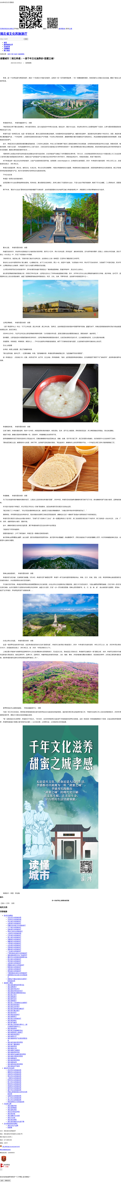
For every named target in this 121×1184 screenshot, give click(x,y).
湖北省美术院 (12, 1109)
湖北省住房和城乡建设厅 (16, 1008)
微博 (60, 28)
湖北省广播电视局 (14, 1044)
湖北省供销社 (12, 1020)
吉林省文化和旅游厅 (14, 929)
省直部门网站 (8, 983)
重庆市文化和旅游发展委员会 (17, 957)
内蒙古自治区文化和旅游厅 (17, 925)
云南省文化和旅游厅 (14, 963)
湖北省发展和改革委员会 (16, 985)
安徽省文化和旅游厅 (14, 939)
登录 (67, 28)
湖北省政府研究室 (14, 1052)
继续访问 (7, 1180)
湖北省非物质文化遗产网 (16, 1121)
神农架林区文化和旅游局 (16, 1102)
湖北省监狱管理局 (14, 1060)
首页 (9, 54)
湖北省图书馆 (12, 1106)
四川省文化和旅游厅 (14, 959)
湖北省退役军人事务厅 (15, 1032)
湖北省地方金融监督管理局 (17, 1054)
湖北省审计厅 (12, 1036)
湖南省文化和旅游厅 (14, 949)
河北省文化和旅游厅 (14, 921)
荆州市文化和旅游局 (14, 1080)
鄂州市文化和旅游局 (14, 1084)
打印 (8, 903)
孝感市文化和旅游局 (14, 1086)
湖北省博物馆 (12, 1108)
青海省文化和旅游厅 (14, 971)
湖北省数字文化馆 (14, 1115)
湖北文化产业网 (13, 1125)
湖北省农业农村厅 (14, 1014)
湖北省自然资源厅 (14, 1004)
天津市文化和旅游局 (14, 919)
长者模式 (11, 28)
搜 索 (26, 39)
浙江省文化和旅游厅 (14, 937)
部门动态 (14, 54)
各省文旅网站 (8, 915)
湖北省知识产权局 (14, 1066)
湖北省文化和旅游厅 (13, 33)
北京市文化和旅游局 (14, 917)
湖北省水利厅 (12, 1012)
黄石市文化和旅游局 (14, 1076)
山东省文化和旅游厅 (14, 945)
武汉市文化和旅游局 (14, 1070)
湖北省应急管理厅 (14, 1034)
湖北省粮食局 (12, 1058)
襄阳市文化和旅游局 (14, 1072)
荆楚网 (10, 1127)
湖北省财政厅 (12, 1000)
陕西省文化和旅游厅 (14, 967)
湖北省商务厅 (12, 1016)
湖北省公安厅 (12, 995)
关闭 (13, 903)
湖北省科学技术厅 (14, 989)
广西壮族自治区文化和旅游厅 (17, 953)
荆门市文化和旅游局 (14, 1082)
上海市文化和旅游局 (14, 933)
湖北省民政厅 (12, 997)
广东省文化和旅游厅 (14, 951)
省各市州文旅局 (9, 1068)
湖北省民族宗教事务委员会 (17, 993)
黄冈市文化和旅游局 (14, 1088)
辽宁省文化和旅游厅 (14, 927)
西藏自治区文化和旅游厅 (16, 965)
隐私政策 (8, 1149)
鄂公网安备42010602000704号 (10, 1146)
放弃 (2, 1180)
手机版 (28, 28)
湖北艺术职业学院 (14, 1111)
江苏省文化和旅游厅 (14, 935)
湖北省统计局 (12, 1048)
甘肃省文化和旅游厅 (14, 969)
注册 (70, 28)
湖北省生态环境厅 (14, 1006)
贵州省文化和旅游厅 (14, 961)
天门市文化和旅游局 (14, 1098)
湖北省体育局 (12, 1046)
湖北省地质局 (12, 1028)
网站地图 (2, 1149)
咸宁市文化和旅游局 (14, 1090)
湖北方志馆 (11, 1117)
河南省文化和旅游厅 (14, 947)
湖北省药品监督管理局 (15, 1064)
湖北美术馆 (11, 1113)
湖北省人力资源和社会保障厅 (17, 1002)
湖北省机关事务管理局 (15, 1056)
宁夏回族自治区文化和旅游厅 (17, 973)
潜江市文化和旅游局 (14, 1100)
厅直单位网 (7, 1104)
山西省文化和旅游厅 (14, 923)
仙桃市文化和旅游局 (14, 1096)
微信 (51, 28)
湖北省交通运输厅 (14, 1010)
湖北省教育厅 (12, 987)
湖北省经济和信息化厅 (15, 991)
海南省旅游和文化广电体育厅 (17, 955)
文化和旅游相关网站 (10, 1123)
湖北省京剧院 (12, 1119)
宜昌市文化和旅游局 (14, 1074)
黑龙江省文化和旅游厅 (15, 931)
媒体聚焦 (21, 54)
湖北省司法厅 (12, 999)
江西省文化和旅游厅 (14, 943)
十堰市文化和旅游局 (14, 1078)
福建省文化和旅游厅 (14, 941)
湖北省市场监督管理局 (15, 1042)
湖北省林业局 (12, 1062)
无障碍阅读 (4, 28)
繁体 (63, 28)
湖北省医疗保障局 (14, 1050)
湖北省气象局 (12, 1022)
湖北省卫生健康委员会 (15, 1030)
